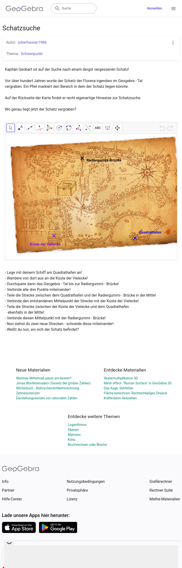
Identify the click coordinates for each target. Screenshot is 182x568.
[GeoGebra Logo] (24, 8)
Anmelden (154, 8)
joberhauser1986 (32, 42)
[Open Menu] (173, 8)
